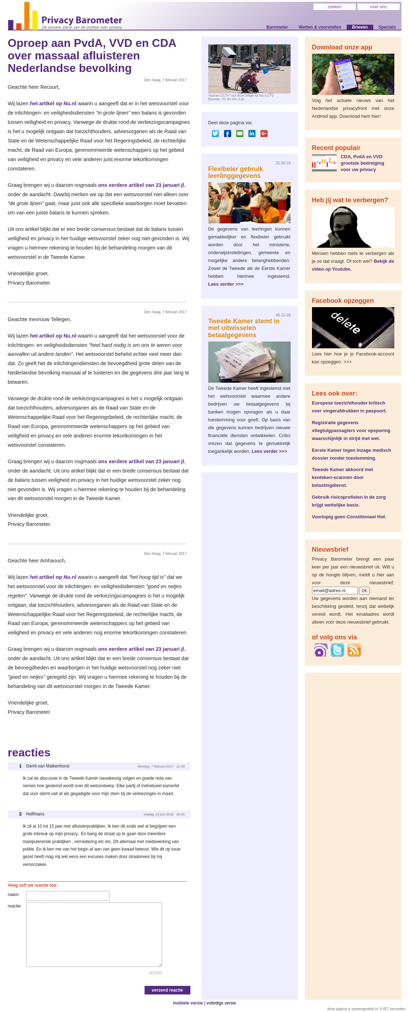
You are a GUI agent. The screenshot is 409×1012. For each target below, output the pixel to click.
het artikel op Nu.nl (53, 103)
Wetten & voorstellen (320, 27)
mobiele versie (188, 1003)
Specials (387, 27)
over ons (378, 6)
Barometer (277, 27)
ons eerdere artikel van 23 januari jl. (141, 185)
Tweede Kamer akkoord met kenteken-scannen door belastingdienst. (342, 477)
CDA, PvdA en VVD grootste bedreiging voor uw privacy (362, 163)
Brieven (360, 27)
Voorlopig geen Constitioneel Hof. (349, 516)
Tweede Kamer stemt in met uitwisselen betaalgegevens (244, 328)
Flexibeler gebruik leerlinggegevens (235, 172)
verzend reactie (167, 990)
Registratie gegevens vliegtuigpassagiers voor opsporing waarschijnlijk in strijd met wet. (351, 430)
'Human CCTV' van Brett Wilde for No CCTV (241, 95)
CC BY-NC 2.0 (232, 99)
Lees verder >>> (226, 284)
